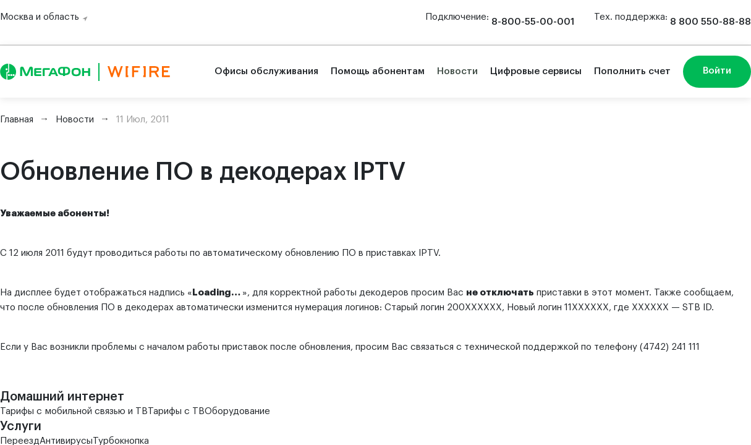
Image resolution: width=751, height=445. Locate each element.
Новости (457, 71)
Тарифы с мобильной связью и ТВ (74, 411)
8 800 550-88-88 (710, 22)
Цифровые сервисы (536, 71)
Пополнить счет (632, 71)
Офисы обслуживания (266, 71)
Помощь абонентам (378, 71)
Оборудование (237, 411)
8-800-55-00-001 (532, 22)
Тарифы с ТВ (176, 411)
